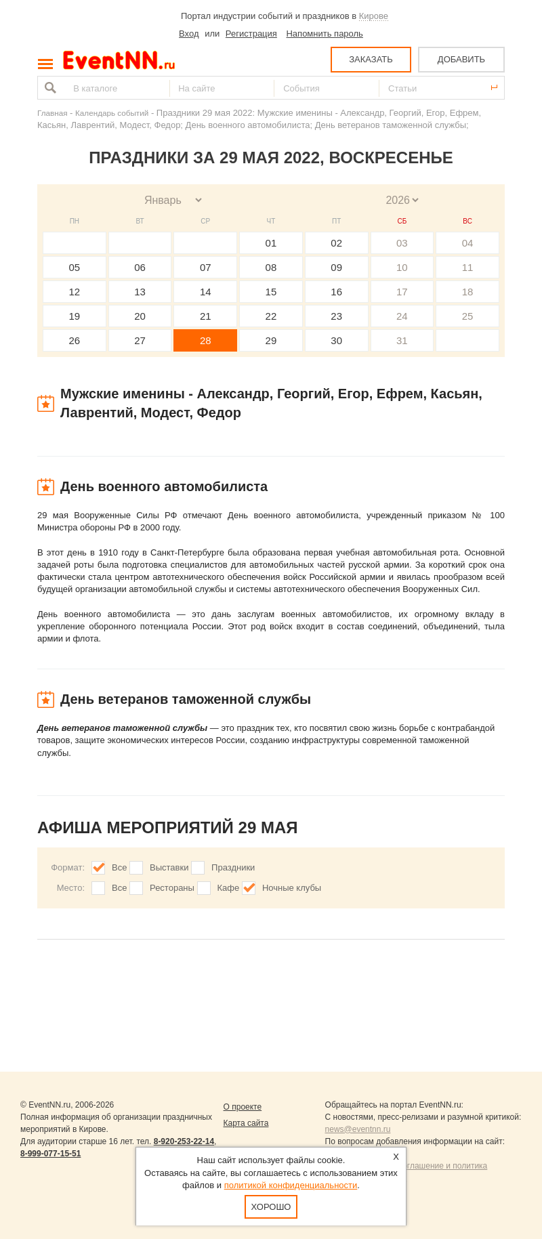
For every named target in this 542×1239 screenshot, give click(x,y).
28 (205, 340)
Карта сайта (246, 1123)
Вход (189, 33)
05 (75, 267)
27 (140, 340)
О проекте (243, 1107)
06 (140, 267)
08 (271, 267)
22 (271, 316)
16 (336, 291)
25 (468, 316)
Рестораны (172, 888)
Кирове (373, 16)
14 (205, 291)
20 (140, 316)
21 (205, 316)
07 (205, 267)
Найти (48, 88)
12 (75, 291)
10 (402, 267)
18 (468, 291)
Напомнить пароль (324, 33)
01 (271, 243)
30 (336, 340)
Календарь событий (111, 112)
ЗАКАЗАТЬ (371, 59)
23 (336, 316)
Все (119, 867)
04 (468, 243)
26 (75, 340)
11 (468, 267)
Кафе (228, 888)
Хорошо (271, 1207)
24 (402, 316)
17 (402, 291)
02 (336, 243)
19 (75, 316)
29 (271, 340)
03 (402, 243)
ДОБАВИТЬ (461, 59)
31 (402, 340)
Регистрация (251, 33)
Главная (52, 112)
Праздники (233, 867)
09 (336, 267)
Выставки (169, 867)
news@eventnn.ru (358, 1129)
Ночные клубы (291, 888)
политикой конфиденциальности (291, 1185)
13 (140, 291)
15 (271, 291)
